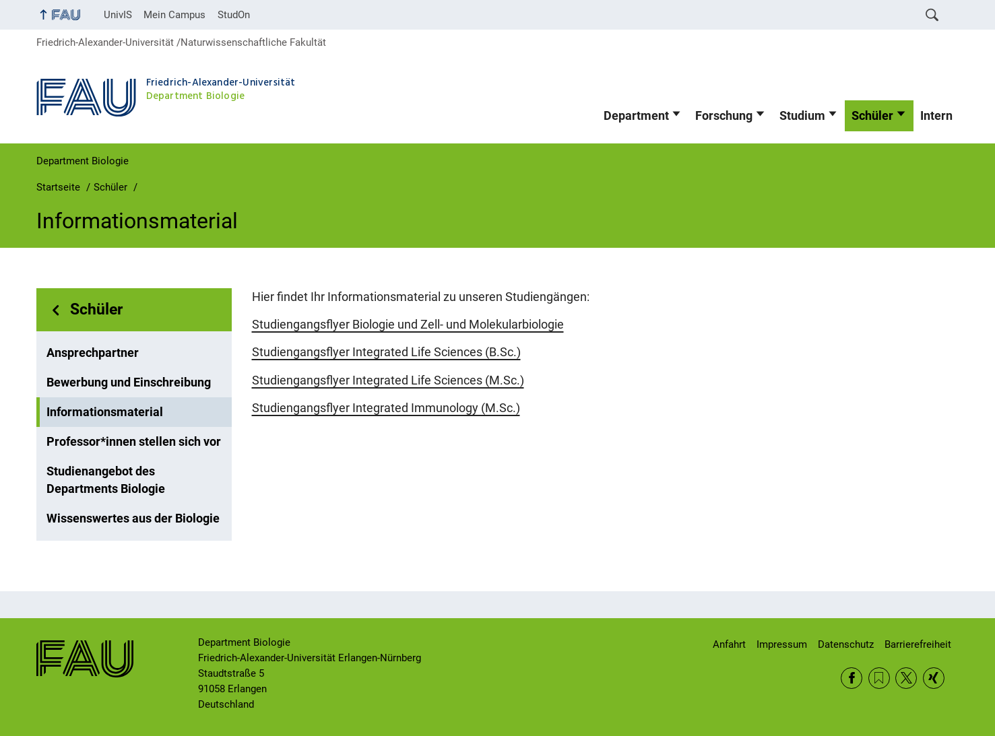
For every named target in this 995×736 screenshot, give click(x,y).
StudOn (234, 15)
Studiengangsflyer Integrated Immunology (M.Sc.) (386, 408)
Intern (936, 116)
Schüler (872, 116)
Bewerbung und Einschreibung (128, 382)
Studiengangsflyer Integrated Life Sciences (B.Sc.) (386, 352)
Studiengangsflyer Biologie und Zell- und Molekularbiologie (408, 324)
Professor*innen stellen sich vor (133, 441)
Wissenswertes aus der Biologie (133, 518)
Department (636, 116)
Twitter (906, 678)
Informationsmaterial (104, 412)
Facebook (851, 678)
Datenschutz (846, 644)
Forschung (723, 116)
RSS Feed (879, 678)
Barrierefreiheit (918, 644)
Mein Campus (174, 15)
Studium (802, 116)
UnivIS (118, 15)
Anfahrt (729, 644)
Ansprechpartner (92, 353)
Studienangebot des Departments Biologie (105, 480)
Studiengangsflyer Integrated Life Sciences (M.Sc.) (388, 380)
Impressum (782, 644)
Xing (933, 678)
